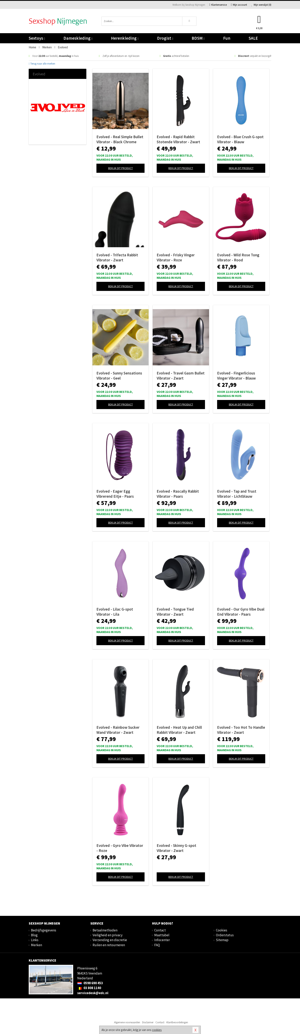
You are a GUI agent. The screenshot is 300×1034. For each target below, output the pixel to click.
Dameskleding (77, 38)
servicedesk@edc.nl (92, 993)
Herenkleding (124, 38)
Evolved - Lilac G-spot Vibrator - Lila (114, 612)
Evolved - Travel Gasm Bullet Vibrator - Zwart (181, 376)
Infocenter (162, 940)
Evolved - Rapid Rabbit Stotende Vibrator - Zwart (178, 139)
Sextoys (37, 38)
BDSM (198, 38)
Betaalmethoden (105, 930)
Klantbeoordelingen (177, 1022)
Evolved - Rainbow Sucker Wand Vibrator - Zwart (117, 730)
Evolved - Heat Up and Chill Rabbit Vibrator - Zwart (179, 730)
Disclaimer (147, 1022)
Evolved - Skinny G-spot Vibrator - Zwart (176, 848)
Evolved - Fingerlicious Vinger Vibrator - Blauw (236, 376)
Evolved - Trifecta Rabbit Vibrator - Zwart (117, 257)
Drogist (165, 38)
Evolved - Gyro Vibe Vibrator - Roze (119, 848)
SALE (253, 38)
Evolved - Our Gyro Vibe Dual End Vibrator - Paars (240, 612)
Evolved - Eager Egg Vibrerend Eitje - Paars (115, 494)
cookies (157, 1030)
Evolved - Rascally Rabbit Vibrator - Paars (178, 494)
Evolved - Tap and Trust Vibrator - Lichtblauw (236, 494)
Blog (34, 935)
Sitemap (222, 940)
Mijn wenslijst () (261, 4)
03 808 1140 (89, 988)
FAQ (157, 945)
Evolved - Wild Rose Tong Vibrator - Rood (238, 257)
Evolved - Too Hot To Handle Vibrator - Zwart (241, 730)
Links (34, 940)
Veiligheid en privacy (108, 935)
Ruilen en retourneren (109, 945)
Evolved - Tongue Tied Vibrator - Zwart (175, 612)
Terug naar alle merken (42, 63)
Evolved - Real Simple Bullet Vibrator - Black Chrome (119, 139)
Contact (160, 930)
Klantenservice (218, 4)
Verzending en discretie (110, 940)
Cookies (221, 930)
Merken (36, 945)
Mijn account (239, 4)
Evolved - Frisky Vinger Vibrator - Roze (176, 257)
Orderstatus (225, 935)
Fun (226, 38)
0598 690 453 (90, 983)
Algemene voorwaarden (127, 1022)
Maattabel (161, 935)
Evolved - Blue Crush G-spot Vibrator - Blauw (240, 139)
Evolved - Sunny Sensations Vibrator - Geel (119, 376)
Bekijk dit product (120, 168)
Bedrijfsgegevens (43, 930)
